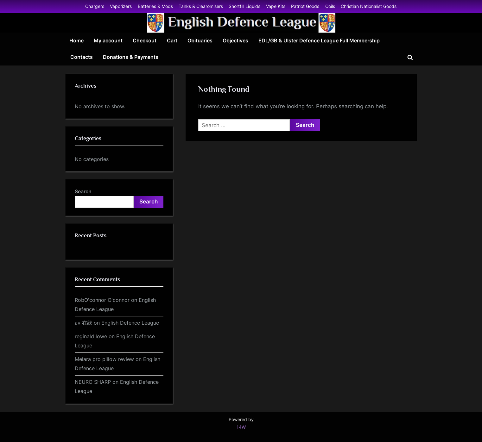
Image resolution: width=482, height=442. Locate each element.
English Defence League (130, 323)
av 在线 (83, 323)
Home (76, 40)
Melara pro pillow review (104, 359)
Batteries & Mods (155, 6)
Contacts (81, 57)
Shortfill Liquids (244, 6)
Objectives (235, 40)
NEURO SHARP (93, 382)
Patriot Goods (305, 6)
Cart (172, 40)
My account (108, 40)
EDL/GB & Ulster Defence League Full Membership (319, 40)
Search (83, 191)
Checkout (144, 40)
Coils (330, 6)
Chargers (94, 6)
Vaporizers (121, 6)
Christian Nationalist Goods (368, 6)
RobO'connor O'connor (102, 300)
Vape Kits (275, 6)
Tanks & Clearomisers (201, 6)
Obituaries (199, 40)
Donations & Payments (130, 57)
